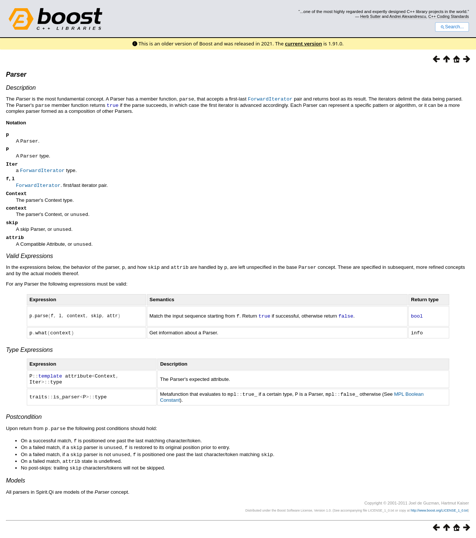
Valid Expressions (29, 258)
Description (21, 88)
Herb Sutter (370, 16)
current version (303, 43)
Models (15, 480)
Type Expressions (29, 353)
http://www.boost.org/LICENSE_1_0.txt (439, 510)
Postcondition (24, 419)
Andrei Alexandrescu (407, 16)
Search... (452, 26)
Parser (16, 74)
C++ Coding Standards (448, 16)
